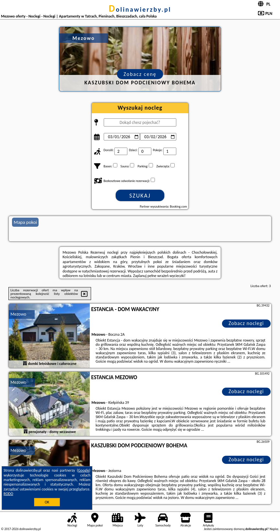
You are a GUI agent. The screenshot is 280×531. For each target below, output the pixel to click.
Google (83, 470)
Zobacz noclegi (246, 323)
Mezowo (18, 314)
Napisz (274, 529)
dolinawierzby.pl (140, 9)
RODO (8, 493)
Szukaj (140, 195)
